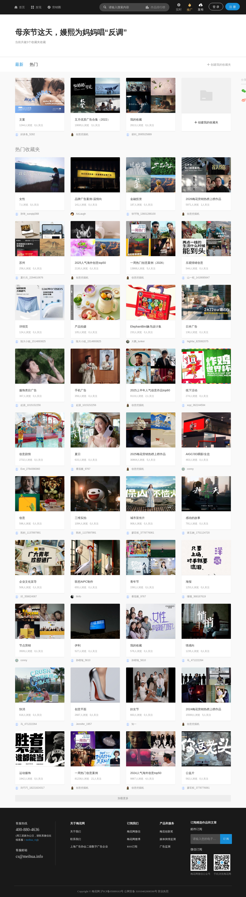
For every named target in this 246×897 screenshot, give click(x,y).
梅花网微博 (133, 839)
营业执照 (163, 891)
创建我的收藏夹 (206, 122)
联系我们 (75, 839)
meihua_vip (31, 839)
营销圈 (79, 7)
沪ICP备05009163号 (111, 891)
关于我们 (75, 831)
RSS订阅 (132, 846)
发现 (61, 7)
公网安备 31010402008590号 (140, 891)
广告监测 (165, 846)
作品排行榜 (155, 7)
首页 (44, 7)
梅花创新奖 (166, 831)
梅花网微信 (133, 831)
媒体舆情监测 (168, 839)
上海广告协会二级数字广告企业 (89, 846)
